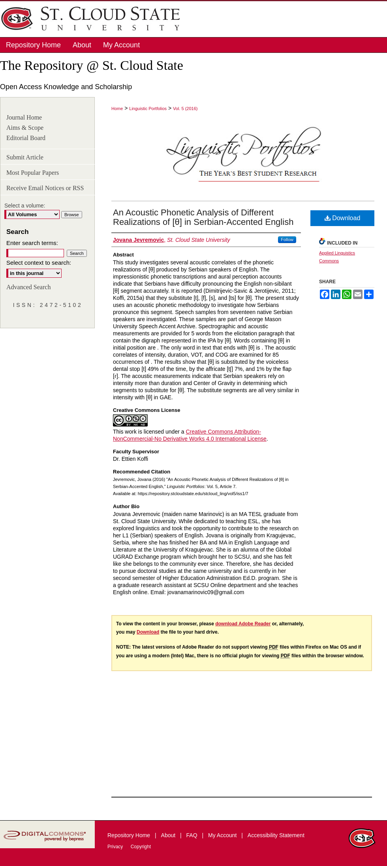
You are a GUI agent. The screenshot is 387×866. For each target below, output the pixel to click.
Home (117, 108)
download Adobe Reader (243, 624)
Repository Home (129, 835)
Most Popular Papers (32, 172)
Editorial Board (25, 138)
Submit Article (24, 157)
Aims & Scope (24, 127)
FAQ (192, 835)
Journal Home (24, 117)
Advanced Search (28, 287)
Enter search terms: (32, 242)
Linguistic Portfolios (148, 108)
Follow (287, 239)
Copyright (141, 846)
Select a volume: (24, 205)
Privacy (115, 846)
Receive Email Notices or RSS (45, 188)
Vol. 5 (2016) (185, 108)
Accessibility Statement (276, 835)
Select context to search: (38, 262)
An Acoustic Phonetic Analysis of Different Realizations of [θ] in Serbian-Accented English (203, 217)
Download (343, 218)
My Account (223, 835)
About (169, 835)
